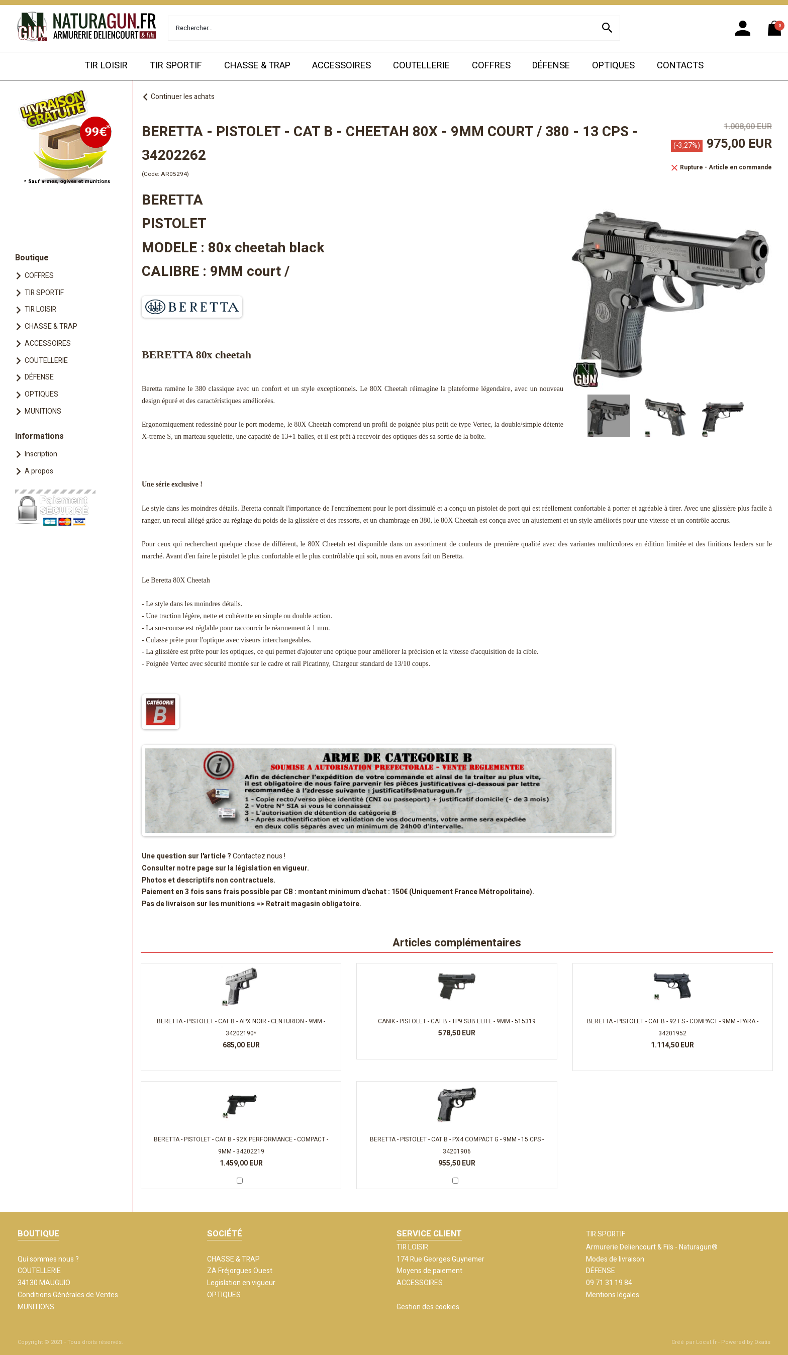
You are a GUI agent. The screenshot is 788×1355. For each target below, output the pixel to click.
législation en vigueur (271, 868)
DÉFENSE (551, 65)
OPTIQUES (613, 65)
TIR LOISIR (106, 65)
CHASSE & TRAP (257, 65)
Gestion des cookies (428, 1307)
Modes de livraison (615, 1259)
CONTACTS (680, 65)
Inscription (41, 454)
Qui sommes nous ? (48, 1259)
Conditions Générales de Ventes (68, 1295)
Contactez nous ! (259, 856)
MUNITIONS (43, 411)
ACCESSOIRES (341, 65)
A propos (39, 471)
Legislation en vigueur (241, 1283)
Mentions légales (612, 1295)
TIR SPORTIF (176, 65)
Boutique (32, 258)
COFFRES (491, 65)
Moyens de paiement (429, 1271)
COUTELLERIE (421, 65)
